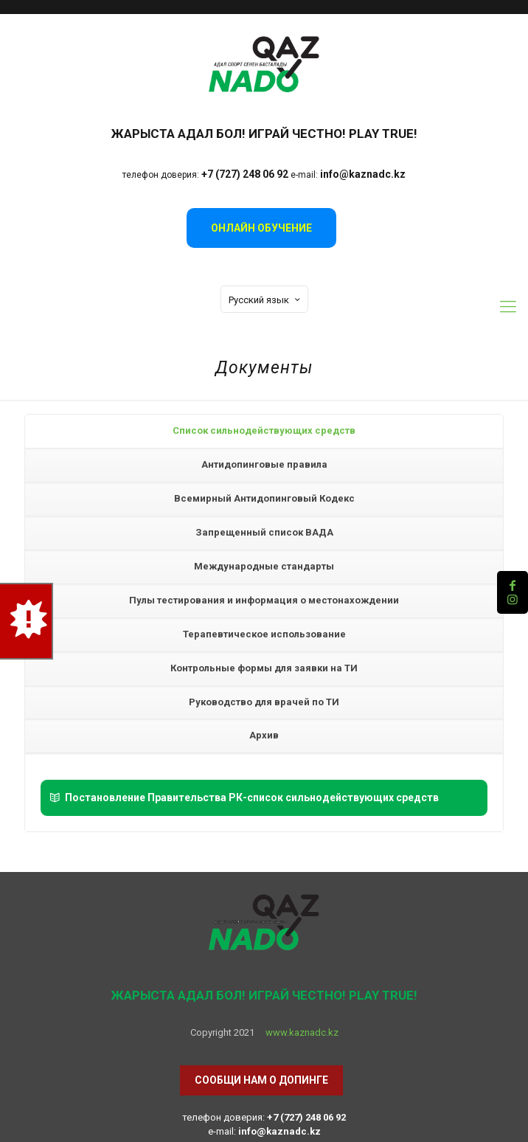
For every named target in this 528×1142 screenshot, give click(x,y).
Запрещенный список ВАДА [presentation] (264, 532)
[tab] (264, 432)
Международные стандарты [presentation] (264, 566)
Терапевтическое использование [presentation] (264, 634)
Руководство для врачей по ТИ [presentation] (264, 701)
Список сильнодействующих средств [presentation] (264, 430)
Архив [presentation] (264, 735)
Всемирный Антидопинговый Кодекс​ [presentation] (264, 498)
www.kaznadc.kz (301, 1032)
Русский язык (266, 299)
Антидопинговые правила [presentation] (264, 464)
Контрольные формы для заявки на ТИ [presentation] (264, 668)
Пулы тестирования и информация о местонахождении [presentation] (264, 600)
